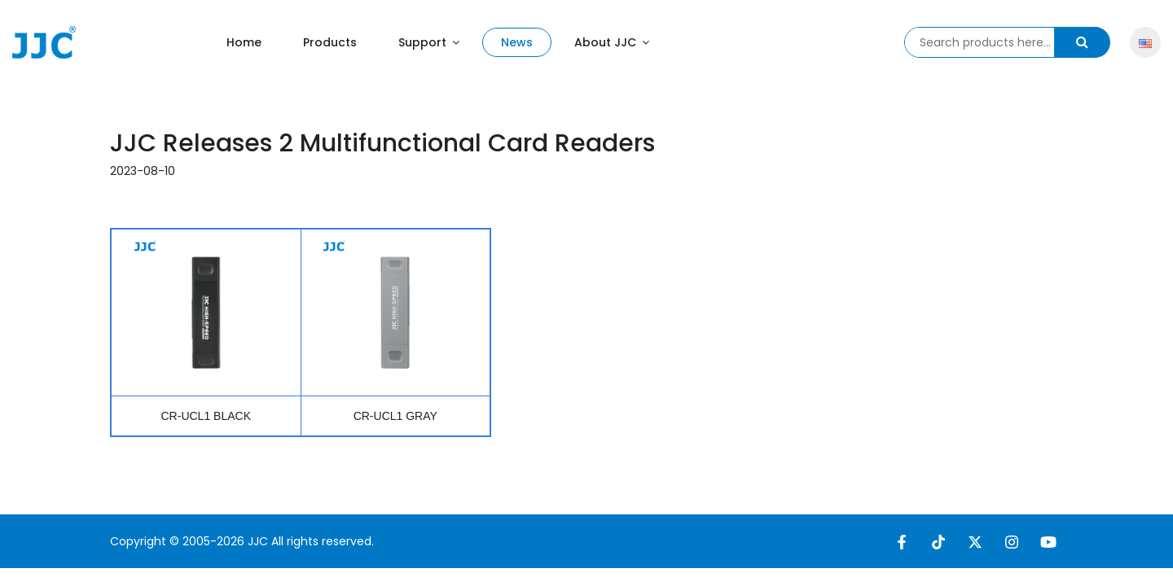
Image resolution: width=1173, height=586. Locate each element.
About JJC (611, 42)
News (517, 42)
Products (330, 42)
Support (428, 42)
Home (243, 42)
